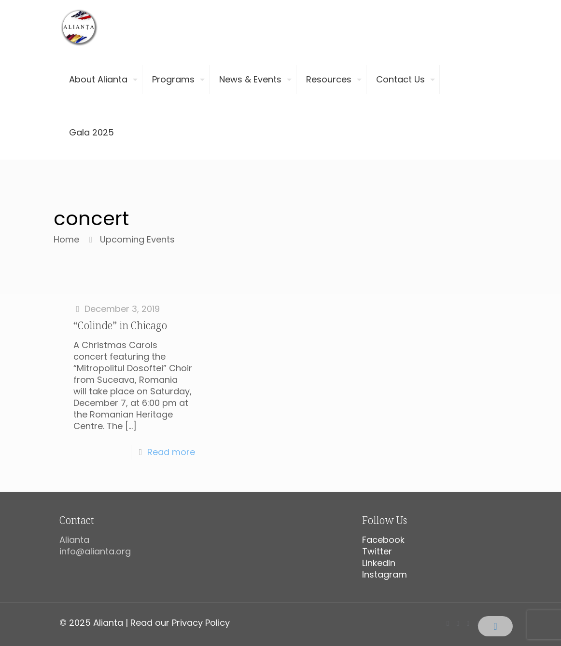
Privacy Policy (201, 623)
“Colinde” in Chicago (120, 325)
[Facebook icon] (447, 623)
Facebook (383, 540)
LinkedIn (378, 563)
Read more (171, 452)
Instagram (384, 574)
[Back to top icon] (495, 626)
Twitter (377, 551)
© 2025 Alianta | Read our (115, 623)
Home (66, 239)
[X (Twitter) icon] (458, 623)
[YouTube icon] (468, 623)
